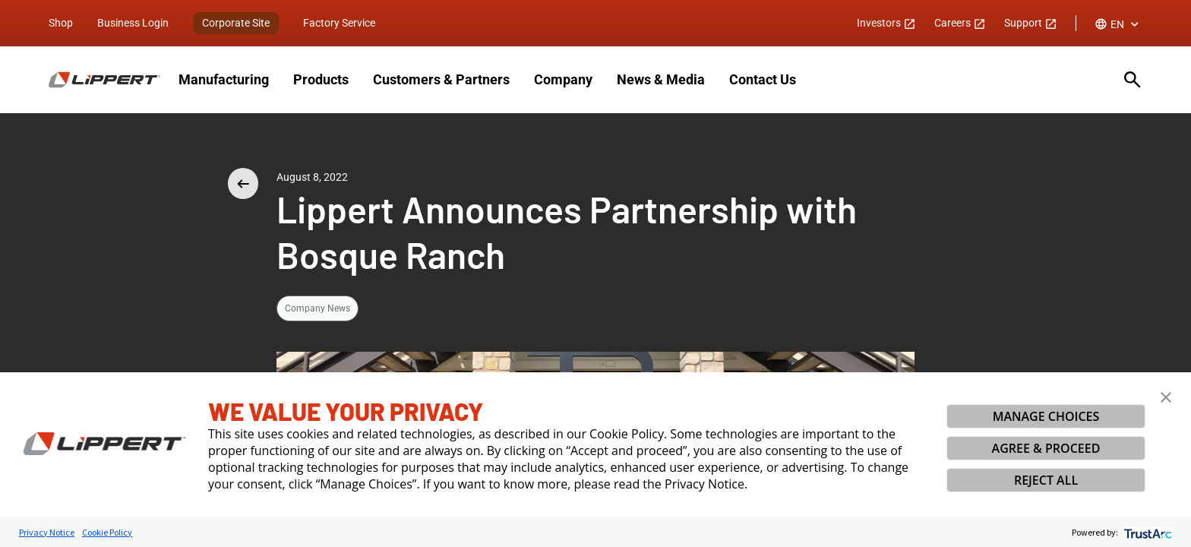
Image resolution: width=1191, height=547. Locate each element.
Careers (960, 23)
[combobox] (1118, 24)
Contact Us (762, 79)
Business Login (133, 23)
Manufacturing (223, 79)
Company (563, 79)
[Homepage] (104, 80)
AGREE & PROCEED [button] (1046, 448)
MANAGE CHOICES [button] (1046, 416)
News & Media (661, 79)
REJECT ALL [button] (1046, 480)
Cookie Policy (107, 532)
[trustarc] (1146, 532)
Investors (886, 23)
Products (321, 79)
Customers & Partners (441, 79)
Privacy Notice (46, 532)
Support (1030, 23)
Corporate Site (236, 23)
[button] (1166, 397)
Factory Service (339, 23)
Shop (61, 23)
